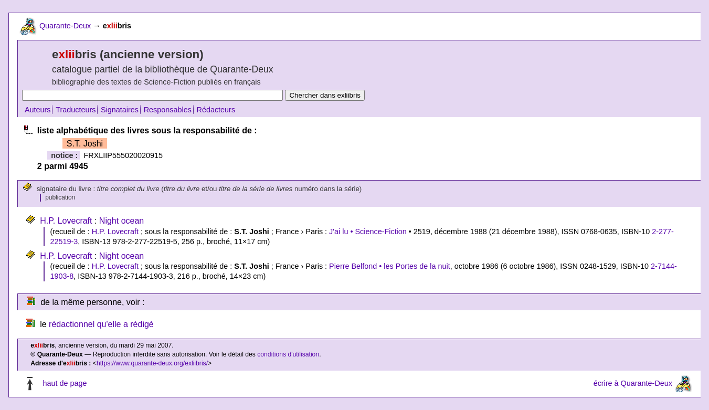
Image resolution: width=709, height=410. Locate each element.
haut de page (65, 383)
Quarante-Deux (65, 26)
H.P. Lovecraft (66, 220)
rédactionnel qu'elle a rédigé (101, 324)
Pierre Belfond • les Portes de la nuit (389, 266)
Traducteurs (76, 110)
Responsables (168, 110)
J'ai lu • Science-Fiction (368, 231)
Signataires (120, 110)
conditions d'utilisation (288, 354)
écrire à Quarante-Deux (633, 383)
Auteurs (38, 110)
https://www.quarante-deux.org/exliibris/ (152, 363)
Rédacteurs (216, 110)
